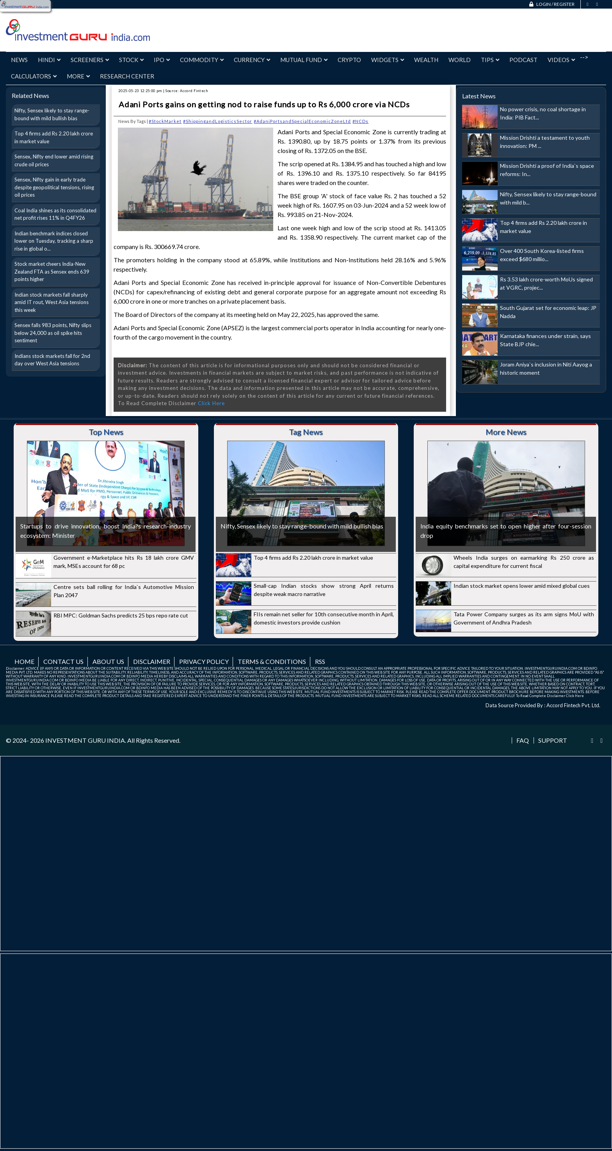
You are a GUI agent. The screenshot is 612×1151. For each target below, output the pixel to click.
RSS (320, 661)
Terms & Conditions (272, 661)
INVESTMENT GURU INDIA (85, 740)
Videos (561, 59)
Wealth (426, 59)
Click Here (211, 403)
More (78, 76)
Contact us (63, 661)
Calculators (34, 76)
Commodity (202, 59)
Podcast (523, 59)
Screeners (90, 59)
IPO (162, 59)
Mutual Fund (303, 59)
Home (24, 661)
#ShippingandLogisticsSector (217, 121)
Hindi (49, 59)
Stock (131, 59)
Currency (252, 59)
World (459, 59)
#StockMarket (165, 121)
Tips (490, 59)
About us (108, 661)
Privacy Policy (204, 661)
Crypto (349, 59)
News (19, 59)
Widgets (387, 59)
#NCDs (360, 121)
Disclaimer (151, 661)
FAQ (522, 740)
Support (552, 740)
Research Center (127, 76)
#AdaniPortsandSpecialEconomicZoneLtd (302, 121)
